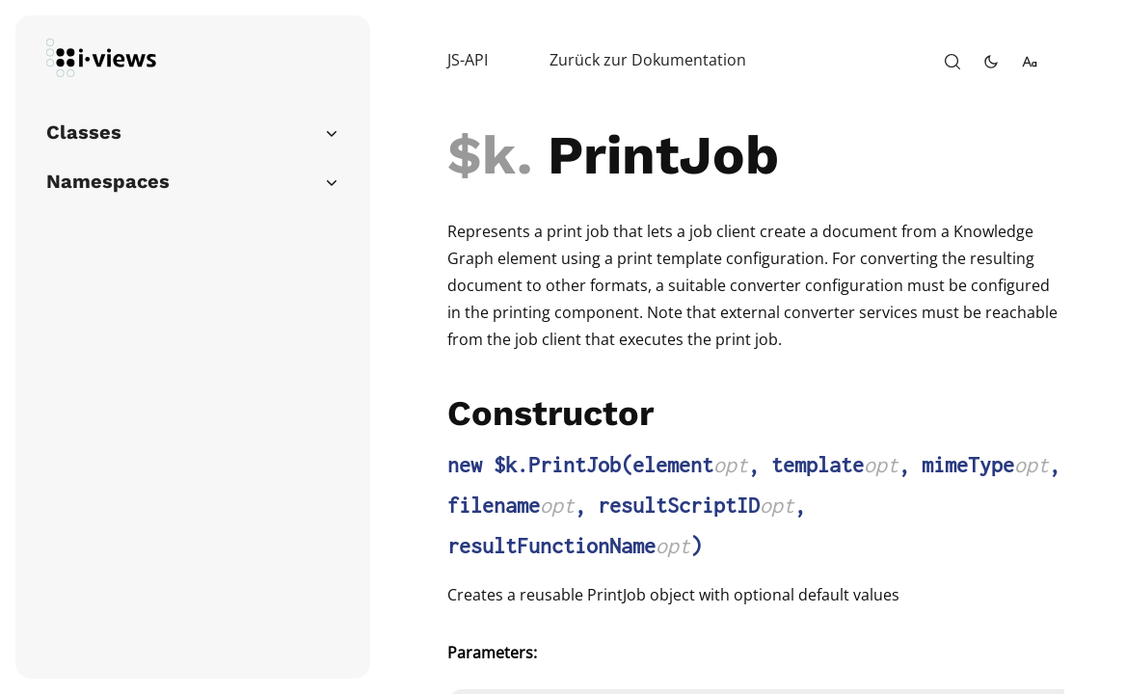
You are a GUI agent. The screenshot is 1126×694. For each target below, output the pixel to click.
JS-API (467, 59)
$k (482, 155)
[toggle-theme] (991, 61)
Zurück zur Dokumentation (648, 59)
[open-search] (952, 61)
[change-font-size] (1029, 61)
